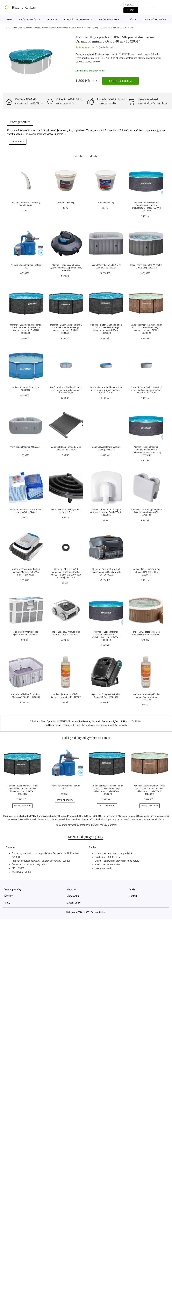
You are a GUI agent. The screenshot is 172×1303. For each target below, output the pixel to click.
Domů (9, 19)
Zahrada (37, 28)
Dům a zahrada (26, 28)
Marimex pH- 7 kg (106, 202)
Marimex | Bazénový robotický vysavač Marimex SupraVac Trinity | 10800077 (66, 268)
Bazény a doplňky (28, 19)
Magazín (71, 889)
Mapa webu (73, 896)
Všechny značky (12, 889)
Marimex (142, 58)
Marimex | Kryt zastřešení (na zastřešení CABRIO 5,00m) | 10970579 (146, 572)
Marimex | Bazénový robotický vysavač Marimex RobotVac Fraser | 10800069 (26, 572)
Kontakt (133, 896)
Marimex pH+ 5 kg (65, 202)
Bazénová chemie (108, 19)
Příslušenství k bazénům (107, 725)
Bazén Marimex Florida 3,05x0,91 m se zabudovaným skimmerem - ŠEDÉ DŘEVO (66, 390)
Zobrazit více (17, 141)
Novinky (8, 896)
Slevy (7, 902)
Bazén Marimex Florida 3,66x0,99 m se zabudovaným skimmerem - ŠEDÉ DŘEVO (106, 390)
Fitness (51, 19)
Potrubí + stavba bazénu (77, 19)
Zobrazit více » (93, 61)
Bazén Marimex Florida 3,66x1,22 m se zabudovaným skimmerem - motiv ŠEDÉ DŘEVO (146, 390)
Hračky (131, 19)
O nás (132, 889)
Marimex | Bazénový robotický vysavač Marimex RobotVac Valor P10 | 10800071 (106, 572)
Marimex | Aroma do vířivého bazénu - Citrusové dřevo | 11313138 (146, 697)
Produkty (15, 28)
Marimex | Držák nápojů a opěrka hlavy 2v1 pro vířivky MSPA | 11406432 (146, 512)
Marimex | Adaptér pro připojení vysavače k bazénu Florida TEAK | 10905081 (106, 512)
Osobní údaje (74, 902)
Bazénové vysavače (154, 19)
